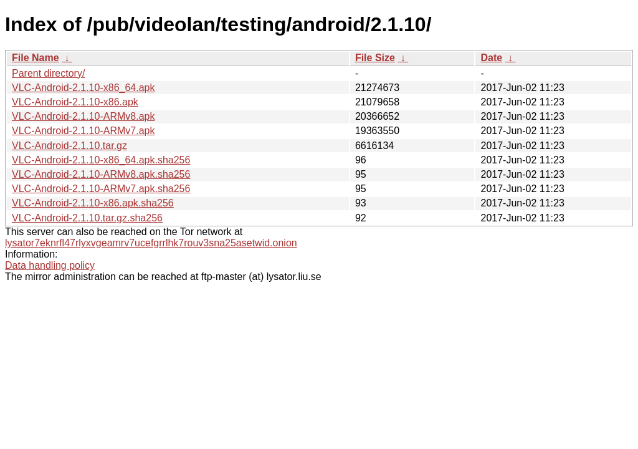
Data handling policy (50, 265)
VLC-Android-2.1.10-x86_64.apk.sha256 (101, 160)
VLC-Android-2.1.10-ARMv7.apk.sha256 (101, 188)
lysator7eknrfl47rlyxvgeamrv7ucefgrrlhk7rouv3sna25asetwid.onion (151, 243)
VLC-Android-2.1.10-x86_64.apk (83, 87)
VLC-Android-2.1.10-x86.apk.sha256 (93, 203)
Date (491, 57)
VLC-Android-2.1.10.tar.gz (69, 145)
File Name (35, 57)
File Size (375, 57)
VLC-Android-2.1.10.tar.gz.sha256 (87, 218)
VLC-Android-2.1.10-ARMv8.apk (83, 116)
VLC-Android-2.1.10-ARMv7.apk (83, 130)
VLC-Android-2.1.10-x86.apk (75, 102)
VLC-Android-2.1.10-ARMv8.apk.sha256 (101, 174)
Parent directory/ (48, 73)
